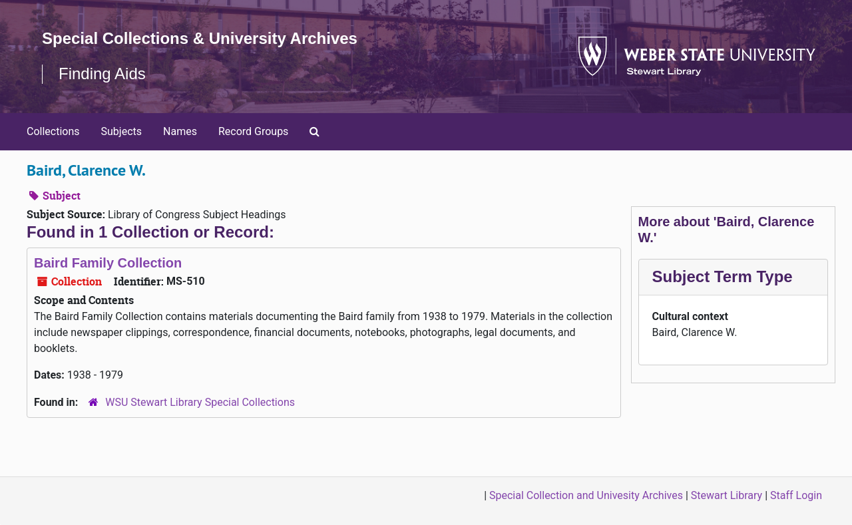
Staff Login (796, 495)
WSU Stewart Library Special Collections (200, 402)
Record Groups (253, 131)
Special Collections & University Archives (199, 38)
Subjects (121, 131)
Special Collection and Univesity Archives (586, 495)
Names (180, 131)
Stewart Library (726, 495)
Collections (53, 131)
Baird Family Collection (108, 263)
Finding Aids (102, 74)
